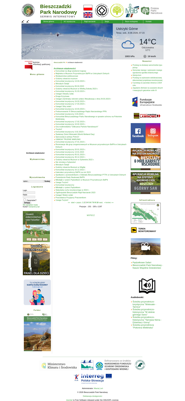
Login (25, 190)
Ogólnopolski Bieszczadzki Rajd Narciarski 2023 (75, 192)
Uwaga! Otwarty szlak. (65, 94)
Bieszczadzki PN (32, 79)
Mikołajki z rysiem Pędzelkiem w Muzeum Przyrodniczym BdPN (82, 180)
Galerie (29, 112)
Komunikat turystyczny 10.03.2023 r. (71, 109)
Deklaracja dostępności (92, 396)
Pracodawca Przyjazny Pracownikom (71, 198)
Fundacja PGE (32, 134)
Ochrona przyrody (33, 90)
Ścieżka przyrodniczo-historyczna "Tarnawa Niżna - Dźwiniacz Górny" (147, 320)
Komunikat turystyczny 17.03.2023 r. (71, 104)
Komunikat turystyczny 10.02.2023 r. (71, 124)
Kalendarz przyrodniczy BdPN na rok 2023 (73, 172)
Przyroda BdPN (32, 82)
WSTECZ (91, 215)
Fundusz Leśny (32, 127)
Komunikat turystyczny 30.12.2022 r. (71, 157)
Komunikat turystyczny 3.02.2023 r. (70, 132)
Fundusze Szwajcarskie (35, 123)
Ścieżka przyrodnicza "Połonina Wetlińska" (143, 326)
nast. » (102, 202)
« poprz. (78, 202)
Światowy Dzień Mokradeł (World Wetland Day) (75, 134)
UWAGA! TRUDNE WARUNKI (68, 139)
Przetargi (29, 105)
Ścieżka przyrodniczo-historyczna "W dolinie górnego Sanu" (144, 312)
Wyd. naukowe (32, 164)
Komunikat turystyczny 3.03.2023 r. (70, 114)
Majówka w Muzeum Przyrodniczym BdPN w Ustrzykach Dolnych (82, 73)
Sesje (107, 21)
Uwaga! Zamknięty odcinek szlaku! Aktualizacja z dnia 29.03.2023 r (83, 99)
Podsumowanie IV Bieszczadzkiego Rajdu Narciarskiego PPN (81, 111)
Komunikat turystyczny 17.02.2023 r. (71, 122)
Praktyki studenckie (34, 146)
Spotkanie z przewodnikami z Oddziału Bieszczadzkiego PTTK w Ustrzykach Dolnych (91, 175)
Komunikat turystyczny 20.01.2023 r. (71, 149)
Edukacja (30, 97)
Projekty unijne (32, 120)
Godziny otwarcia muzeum (67, 78)
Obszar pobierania (33, 171)
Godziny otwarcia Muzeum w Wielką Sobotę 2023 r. (77, 89)
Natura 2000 (31, 138)
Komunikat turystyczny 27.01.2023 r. (71, 142)
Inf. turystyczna (69, 21)
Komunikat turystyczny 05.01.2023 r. (71, 154)
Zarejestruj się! (34, 207)
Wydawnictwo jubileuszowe (67, 76)
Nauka (28, 94)
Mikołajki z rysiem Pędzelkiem (68, 187)
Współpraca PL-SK (33, 131)
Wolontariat (31, 149)
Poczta (29, 116)
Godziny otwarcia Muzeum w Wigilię (70, 167)
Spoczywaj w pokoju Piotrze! (67, 137)
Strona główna (48, 21)
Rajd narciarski (89, 21)
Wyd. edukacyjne (33, 167)
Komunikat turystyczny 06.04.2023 (70, 86)
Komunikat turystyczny (65, 185)
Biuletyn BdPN (32, 142)
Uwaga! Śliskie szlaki (64, 195)
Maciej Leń (98, 388)
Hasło (25, 195)
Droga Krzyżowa (62, 96)
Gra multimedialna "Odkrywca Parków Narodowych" (77, 127)
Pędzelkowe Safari (142, 262)
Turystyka (30, 101)
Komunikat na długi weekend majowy (71, 71)
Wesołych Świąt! (62, 84)
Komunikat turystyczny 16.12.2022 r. (71, 170)
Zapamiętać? (32, 200)
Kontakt (149, 21)
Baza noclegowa (131, 21)
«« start (71, 202)
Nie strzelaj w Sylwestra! (66, 162)
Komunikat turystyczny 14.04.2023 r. (71, 81)
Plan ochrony (31, 86)
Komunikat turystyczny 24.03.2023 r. (71, 101)
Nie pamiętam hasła (30, 205)
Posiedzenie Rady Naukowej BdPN (70, 177)
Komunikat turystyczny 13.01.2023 (70, 152)
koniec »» (109, 202)
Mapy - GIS (30, 108)
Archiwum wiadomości (35, 153)
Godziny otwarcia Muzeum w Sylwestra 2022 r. (75, 160)
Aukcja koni (137, 75)
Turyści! (59, 129)
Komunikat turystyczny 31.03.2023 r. (71, 91)
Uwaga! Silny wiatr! (64, 106)
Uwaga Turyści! (62, 182)
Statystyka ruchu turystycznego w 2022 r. (72, 190)
